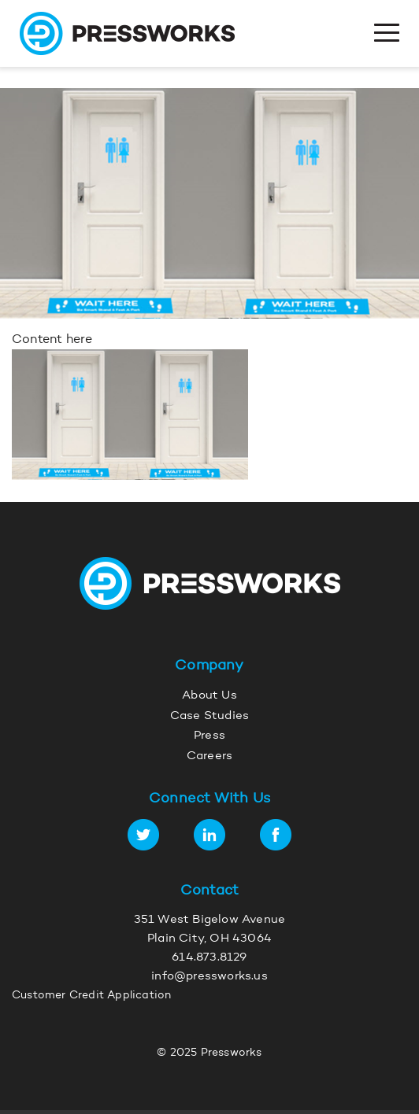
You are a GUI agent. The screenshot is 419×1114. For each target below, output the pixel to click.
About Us (209, 696)
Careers (209, 756)
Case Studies (209, 716)
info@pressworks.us (209, 977)
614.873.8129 (209, 958)
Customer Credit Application (91, 995)
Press (209, 736)
